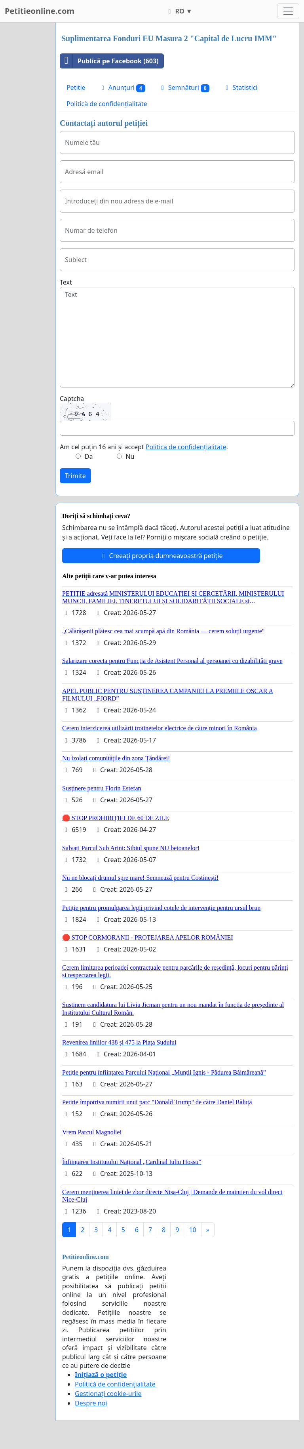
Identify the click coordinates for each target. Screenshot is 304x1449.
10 (192, 1229)
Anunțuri (122, 87)
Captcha (72, 398)
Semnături (184, 87)
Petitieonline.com (39, 11)
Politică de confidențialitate (106, 103)
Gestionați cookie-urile (108, 1393)
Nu (129, 456)
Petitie (76, 87)
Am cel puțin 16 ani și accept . (144, 446)
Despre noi (91, 1403)
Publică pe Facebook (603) (109, 61)
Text (66, 282)
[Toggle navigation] (288, 11)
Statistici (240, 87)
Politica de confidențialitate (186, 446)
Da (89, 456)
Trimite (75, 475)
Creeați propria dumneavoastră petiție (160, 555)
